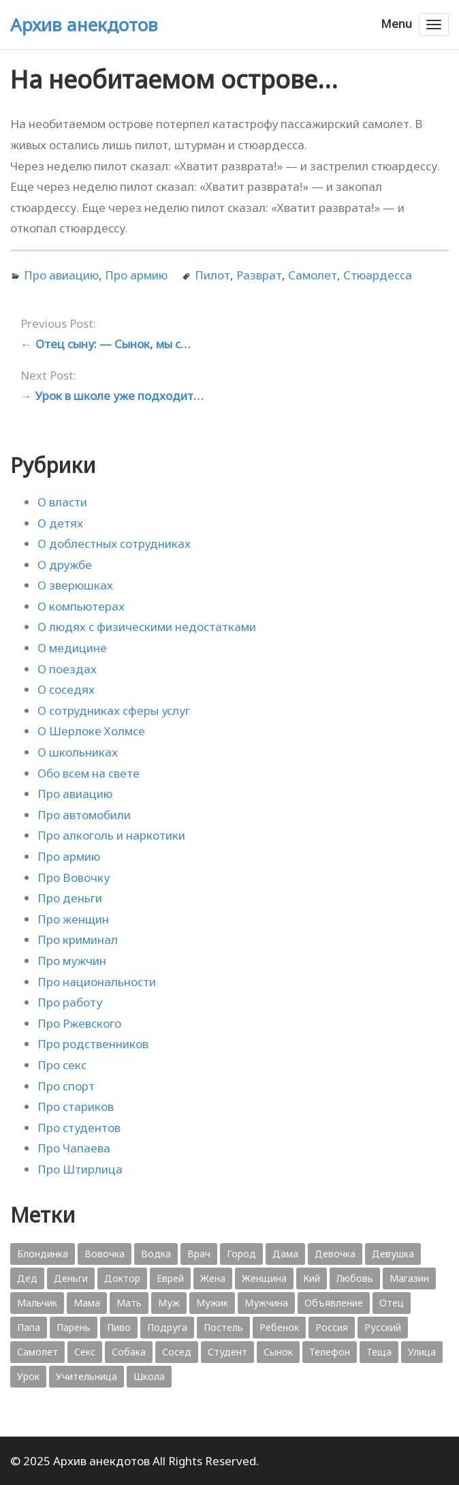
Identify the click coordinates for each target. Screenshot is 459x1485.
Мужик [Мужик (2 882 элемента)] (212, 1302)
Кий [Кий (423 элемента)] (311, 1278)
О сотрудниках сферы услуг (113, 710)
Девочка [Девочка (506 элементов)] (335, 1253)
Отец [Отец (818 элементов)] (391, 1302)
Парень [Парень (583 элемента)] (74, 1327)
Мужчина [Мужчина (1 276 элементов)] (266, 1302)
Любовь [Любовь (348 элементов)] (354, 1278)
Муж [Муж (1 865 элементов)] (169, 1302)
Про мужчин (71, 960)
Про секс (61, 1065)
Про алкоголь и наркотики (111, 835)
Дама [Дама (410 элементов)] (285, 1253)
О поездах (67, 669)
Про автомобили (84, 815)
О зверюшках (75, 585)
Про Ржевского (79, 1023)
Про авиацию (61, 275)
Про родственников (92, 1044)
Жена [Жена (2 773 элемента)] (212, 1278)
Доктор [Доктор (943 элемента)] (122, 1278)
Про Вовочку (73, 877)
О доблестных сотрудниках (114, 543)
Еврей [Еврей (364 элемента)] (170, 1278)
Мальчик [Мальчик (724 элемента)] (37, 1302)
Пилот (212, 275)
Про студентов (79, 1127)
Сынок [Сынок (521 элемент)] (278, 1351)
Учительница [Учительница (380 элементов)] (86, 1376)
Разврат (259, 275)
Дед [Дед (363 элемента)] (27, 1278)
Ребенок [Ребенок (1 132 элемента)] (279, 1327)
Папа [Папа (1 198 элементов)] (28, 1327)
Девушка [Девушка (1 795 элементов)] (393, 1253)
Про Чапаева (73, 1148)
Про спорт (66, 1086)
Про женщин (73, 919)
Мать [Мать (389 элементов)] (129, 1302)
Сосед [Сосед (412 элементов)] (176, 1351)
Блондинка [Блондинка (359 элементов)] (42, 1253)
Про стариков (75, 1106)
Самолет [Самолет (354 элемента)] (37, 1351)
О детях (60, 523)
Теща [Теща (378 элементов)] (379, 1351)
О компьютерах (81, 606)
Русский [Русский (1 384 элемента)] (382, 1327)
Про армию (136, 275)
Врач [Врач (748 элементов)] (198, 1253)
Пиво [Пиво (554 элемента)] (119, 1327)
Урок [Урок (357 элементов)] (28, 1376)
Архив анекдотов (84, 24)
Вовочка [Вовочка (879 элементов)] (104, 1253)
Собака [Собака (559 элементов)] (129, 1351)
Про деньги (69, 898)
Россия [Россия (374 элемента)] (331, 1327)
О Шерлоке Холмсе (91, 731)
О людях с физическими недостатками (146, 626)
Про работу (69, 1002)
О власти (62, 502)
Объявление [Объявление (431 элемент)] (333, 1302)
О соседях (66, 689)
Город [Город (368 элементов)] (241, 1253)
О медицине (72, 648)
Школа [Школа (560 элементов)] (149, 1376)
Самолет (312, 275)
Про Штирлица (80, 1169)
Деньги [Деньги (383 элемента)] (71, 1278)
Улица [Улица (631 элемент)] (422, 1351)
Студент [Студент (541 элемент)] (227, 1351)
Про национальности (96, 982)
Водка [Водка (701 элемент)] (156, 1253)
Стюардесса (377, 275)
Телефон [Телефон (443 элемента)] (329, 1351)
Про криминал (77, 939)
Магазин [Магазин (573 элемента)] (409, 1278)
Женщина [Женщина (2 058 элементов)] (264, 1278)
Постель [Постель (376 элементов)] (223, 1327)
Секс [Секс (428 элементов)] (84, 1351)
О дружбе (64, 564)
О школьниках (77, 752)
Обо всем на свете (88, 773)
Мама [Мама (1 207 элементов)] (87, 1302)
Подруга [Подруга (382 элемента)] (167, 1327)
